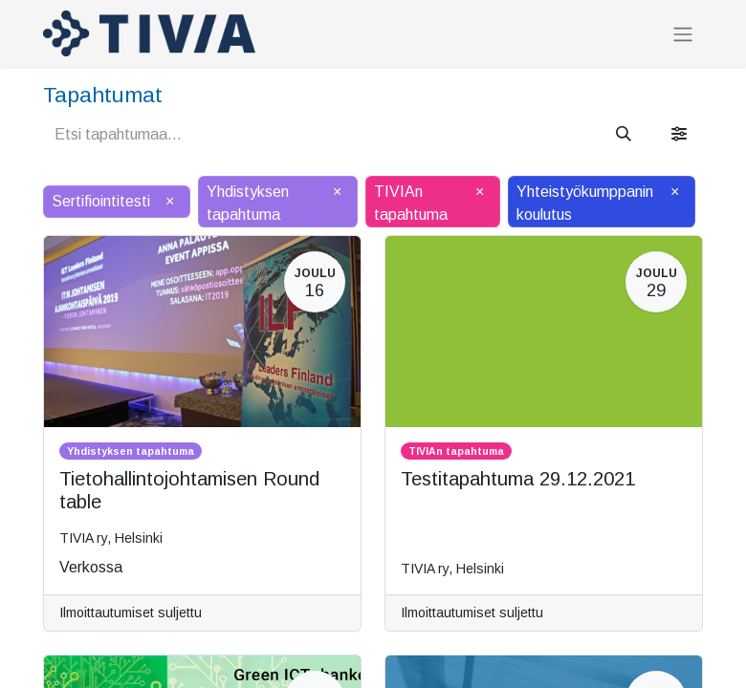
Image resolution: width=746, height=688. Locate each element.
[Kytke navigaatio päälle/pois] (683, 33)
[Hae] (623, 135)
